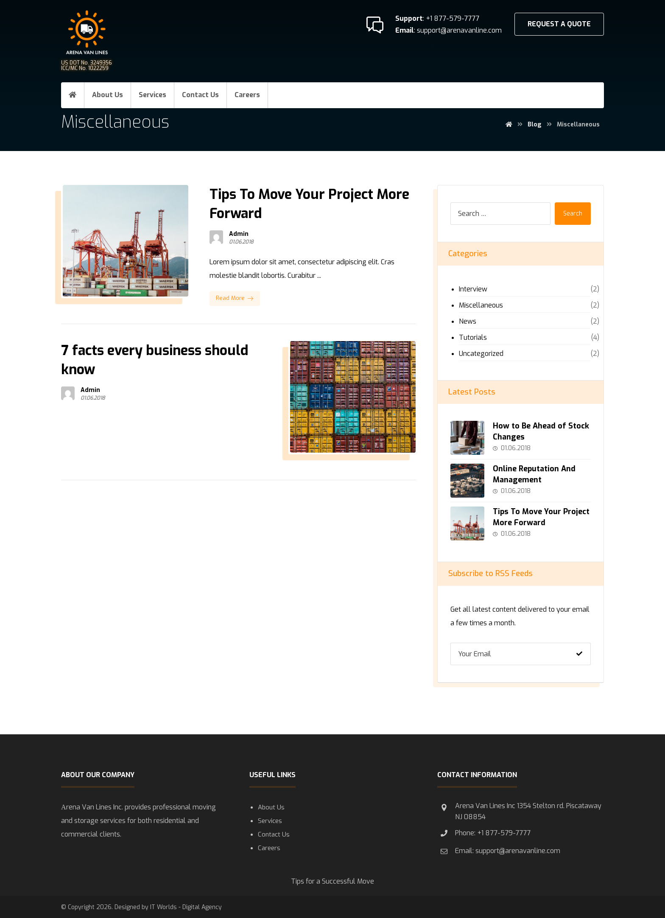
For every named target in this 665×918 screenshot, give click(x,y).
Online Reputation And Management (534, 474)
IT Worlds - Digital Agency (186, 907)
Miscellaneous (481, 305)
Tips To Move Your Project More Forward (541, 517)
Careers (269, 848)
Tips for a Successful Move (332, 881)
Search (572, 214)
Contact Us (274, 834)
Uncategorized (481, 353)
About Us (271, 807)
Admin (239, 234)
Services (270, 821)
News (467, 321)
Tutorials (473, 337)
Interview (473, 289)
